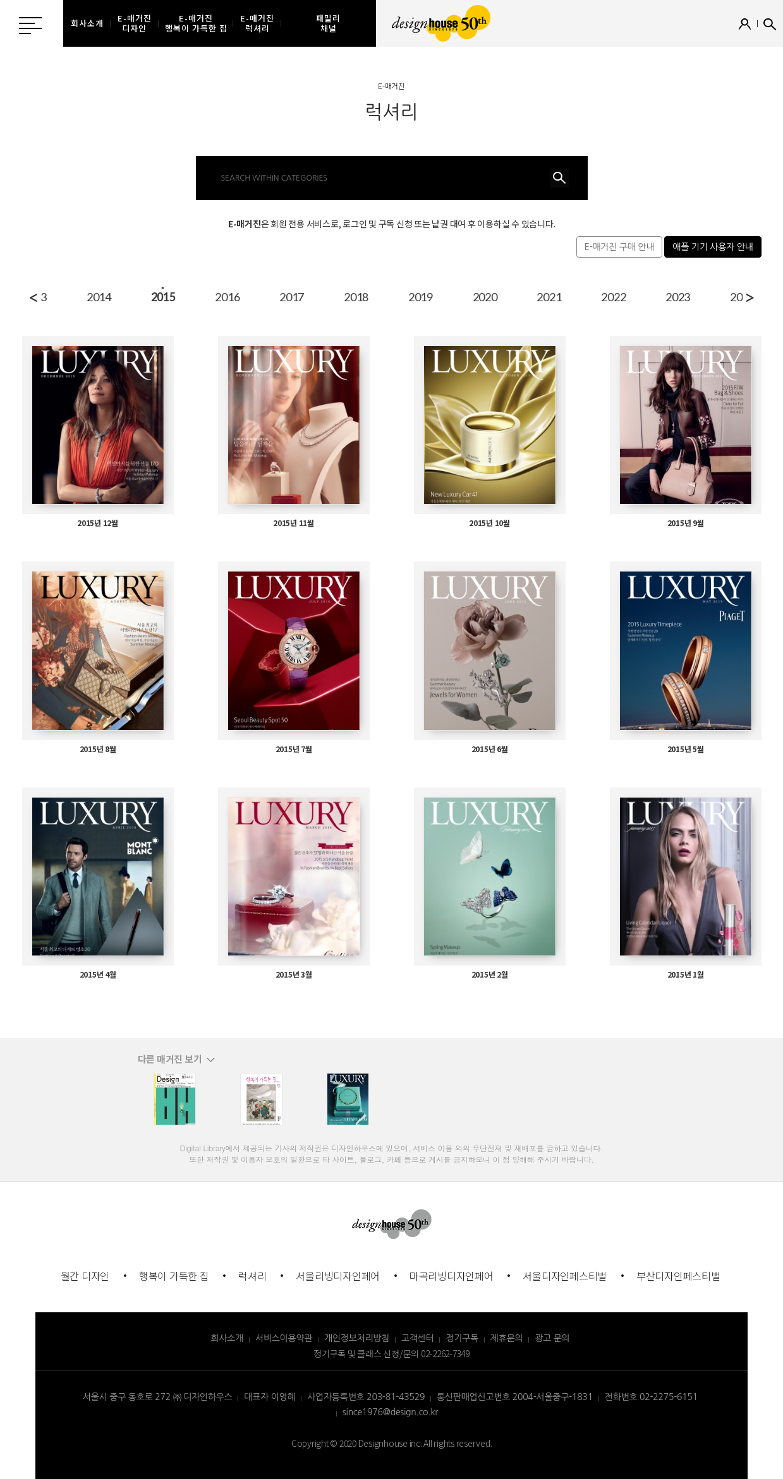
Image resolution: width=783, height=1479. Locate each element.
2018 (584, 296)
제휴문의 (506, 1338)
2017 (520, 296)
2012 (198, 296)
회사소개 (226, 1338)
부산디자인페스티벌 (678, 1276)
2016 (456, 296)
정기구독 (462, 1338)
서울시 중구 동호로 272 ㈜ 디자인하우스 (158, 1396)
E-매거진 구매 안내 (619, 247)
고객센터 (417, 1338)
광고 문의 (552, 1338)
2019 (648, 296)
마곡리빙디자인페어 (452, 1276)
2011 (134, 296)
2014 (327, 296)
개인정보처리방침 (356, 1338)
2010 (70, 296)
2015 (391, 296)
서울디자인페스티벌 (565, 1276)
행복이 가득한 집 (174, 1276)
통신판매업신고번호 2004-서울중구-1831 (515, 1396)
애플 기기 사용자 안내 (712, 247)
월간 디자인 (85, 1276)
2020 (713, 296)
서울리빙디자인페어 (338, 1276)
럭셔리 (252, 1276)
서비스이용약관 (283, 1338)
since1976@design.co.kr (390, 1412)
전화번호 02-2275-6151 (651, 1396)
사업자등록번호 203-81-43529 (366, 1396)
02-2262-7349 (445, 1353)
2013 (262, 296)
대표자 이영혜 (269, 1396)
